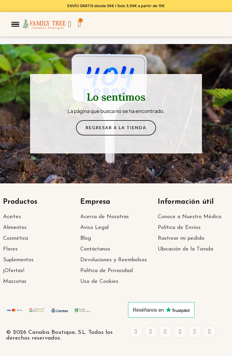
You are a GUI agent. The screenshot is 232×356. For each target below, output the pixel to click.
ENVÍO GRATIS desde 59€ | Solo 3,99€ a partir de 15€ (116, 5)
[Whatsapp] (180, 331)
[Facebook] (135, 331)
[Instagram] (165, 331)
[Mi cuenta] (70, 24)
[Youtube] (194, 331)
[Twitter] (150, 331)
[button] (15, 24)
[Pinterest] (209, 331)
